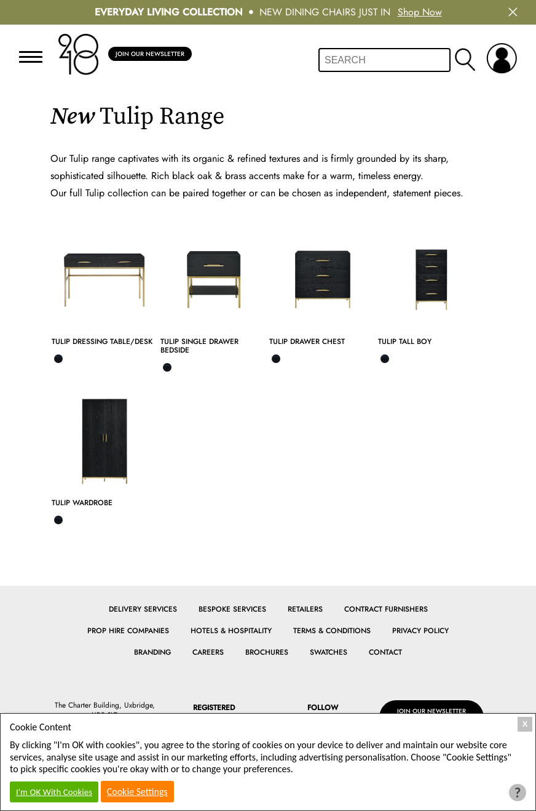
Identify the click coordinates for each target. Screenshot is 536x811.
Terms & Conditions (332, 630)
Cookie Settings (137, 791)
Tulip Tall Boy (405, 341)
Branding (152, 652)
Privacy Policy (420, 630)
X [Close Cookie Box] (525, 724)
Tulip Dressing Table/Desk (102, 341)
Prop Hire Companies (128, 630)
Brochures (266, 652)
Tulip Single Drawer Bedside (199, 346)
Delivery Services (143, 609)
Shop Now (420, 12)
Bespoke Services (232, 609)
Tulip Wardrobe (82, 502)
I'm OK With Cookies (54, 791)
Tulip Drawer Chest (307, 341)
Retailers (305, 609)
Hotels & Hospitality (231, 630)
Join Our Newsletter (156, 54)
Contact (385, 652)
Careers (208, 652)
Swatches (328, 652)
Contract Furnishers (386, 609)
